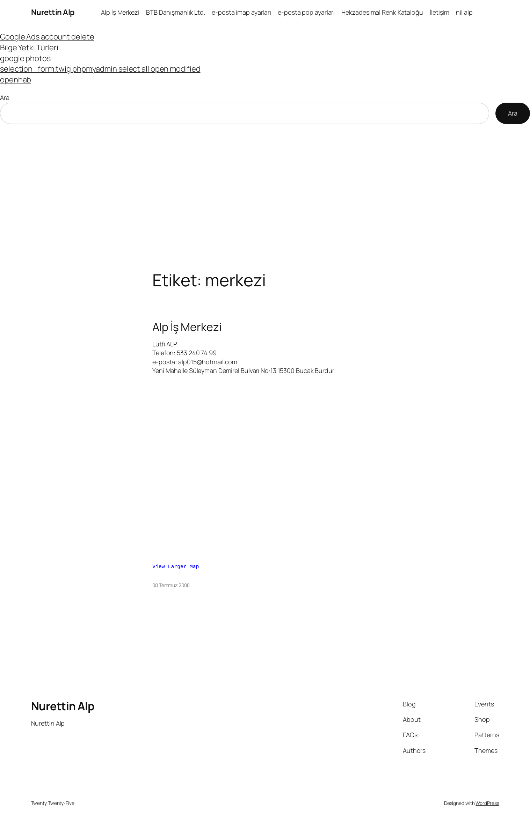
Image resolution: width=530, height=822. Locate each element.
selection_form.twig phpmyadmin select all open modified (100, 69)
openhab (15, 79)
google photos (25, 58)
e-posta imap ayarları (241, 12)
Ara (4, 97)
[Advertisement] (265, 197)
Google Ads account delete (47, 36)
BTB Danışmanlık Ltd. (175, 12)
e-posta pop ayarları (306, 12)
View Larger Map (175, 564)
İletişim (439, 12)
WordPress (487, 801)
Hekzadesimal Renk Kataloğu (382, 12)
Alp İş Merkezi (120, 12)
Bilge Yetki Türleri (29, 47)
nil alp (464, 12)
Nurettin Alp (53, 12)
